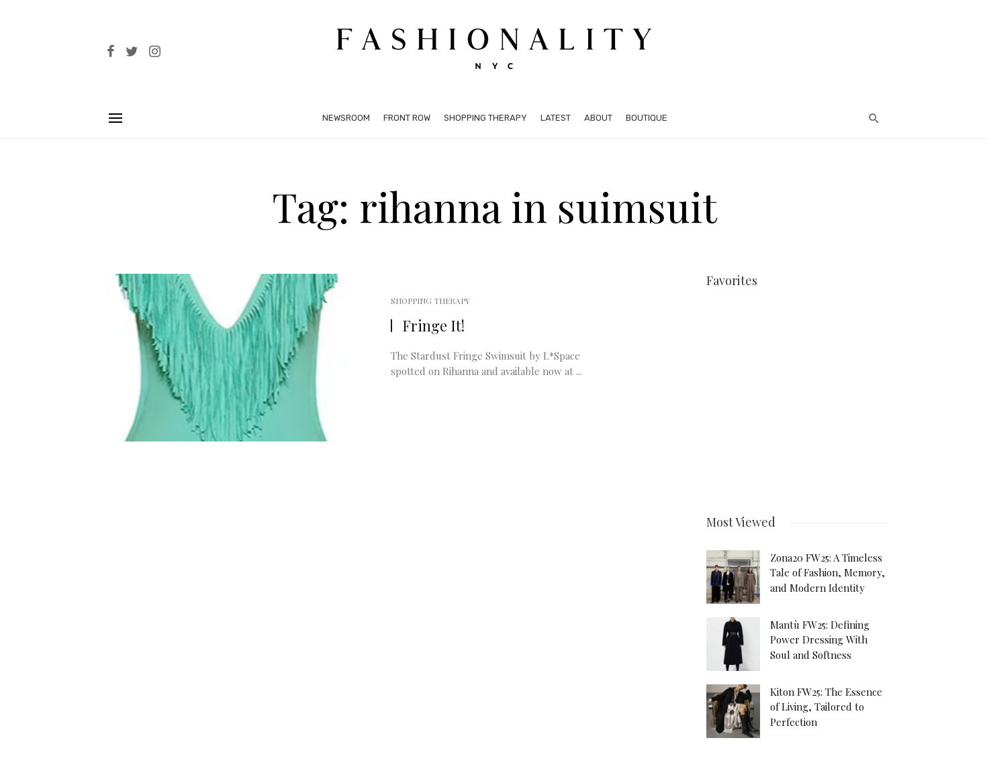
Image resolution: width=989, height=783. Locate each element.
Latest (555, 118)
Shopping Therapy (485, 118)
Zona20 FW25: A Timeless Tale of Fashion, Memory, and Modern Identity (827, 570)
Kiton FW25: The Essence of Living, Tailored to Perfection (826, 705)
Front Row (406, 118)
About (598, 118)
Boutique (646, 118)
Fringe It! (433, 325)
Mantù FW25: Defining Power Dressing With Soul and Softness (819, 638)
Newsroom (346, 118)
